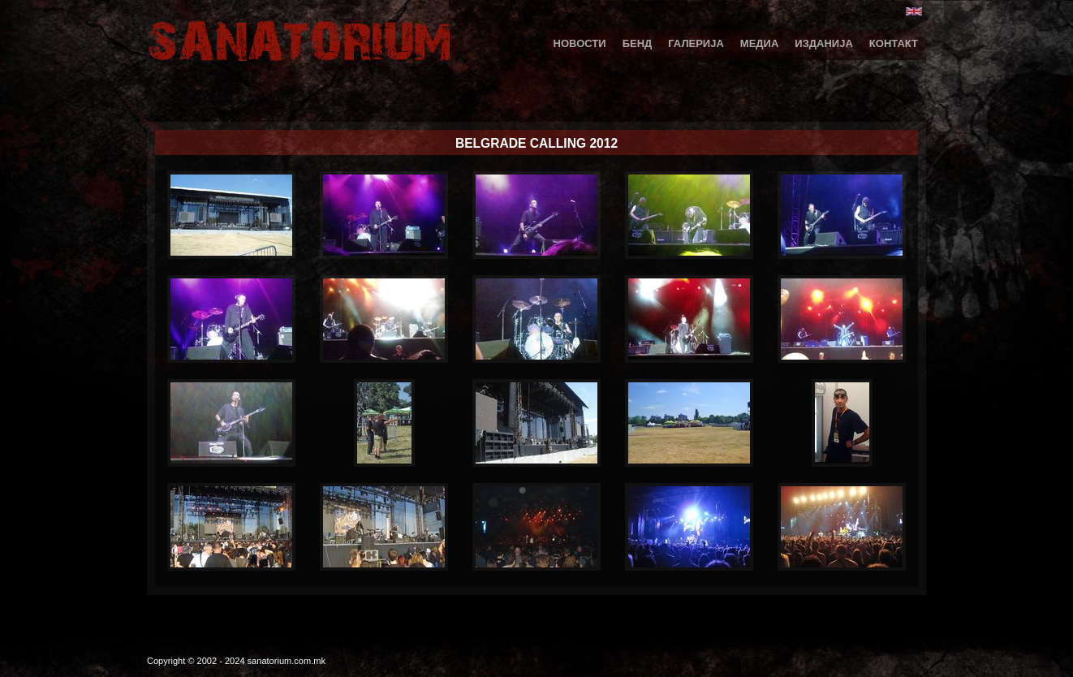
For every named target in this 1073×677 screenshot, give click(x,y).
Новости (580, 43)
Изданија (824, 43)
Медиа (759, 43)
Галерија (696, 43)
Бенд (638, 43)
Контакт (893, 43)
